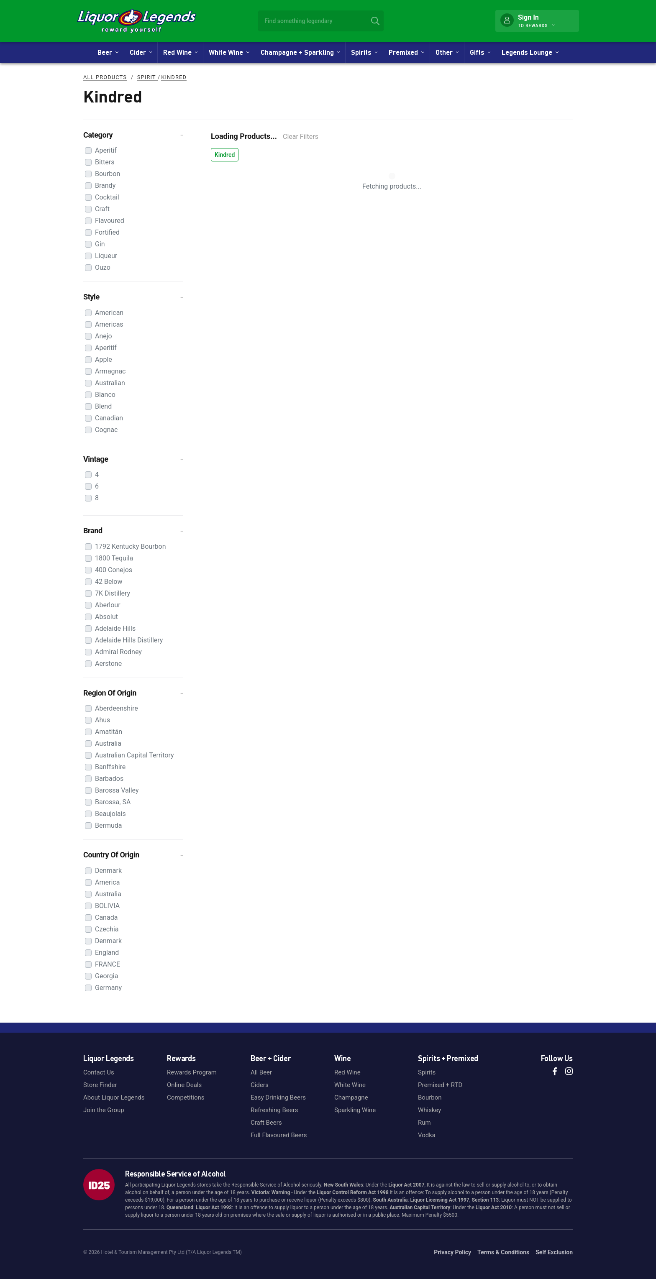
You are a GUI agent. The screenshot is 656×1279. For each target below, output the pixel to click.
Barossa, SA (113, 802)
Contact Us (98, 1072)
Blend (103, 406)
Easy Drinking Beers (278, 1097)
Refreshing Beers (274, 1110)
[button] (133, 135)
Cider (141, 52)
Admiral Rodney (118, 652)
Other (447, 52)
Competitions (186, 1097)
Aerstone (108, 664)
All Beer (261, 1072)
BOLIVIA (107, 906)
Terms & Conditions (503, 1252)
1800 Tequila (114, 558)
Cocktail (107, 197)
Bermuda (108, 825)
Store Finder (100, 1085)
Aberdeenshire (116, 708)
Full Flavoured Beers (279, 1135)
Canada (106, 917)
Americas (109, 324)
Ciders (260, 1085)
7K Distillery (112, 593)
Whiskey (429, 1110)
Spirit (147, 77)
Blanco (105, 395)
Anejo (103, 336)
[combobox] (321, 20)
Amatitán (108, 732)
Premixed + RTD (440, 1085)
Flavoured (109, 221)
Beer (107, 52)
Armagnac (110, 371)
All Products (105, 77)
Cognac (106, 430)
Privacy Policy (452, 1252)
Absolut (106, 617)
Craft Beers (266, 1122)
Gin (100, 244)
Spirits (364, 52)
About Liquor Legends (113, 1097)
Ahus (102, 720)
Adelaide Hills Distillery (129, 640)
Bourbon (107, 174)
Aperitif (106, 150)
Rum (424, 1122)
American (109, 313)
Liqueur (106, 256)
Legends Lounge (530, 52)
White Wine (229, 52)
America (107, 882)
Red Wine (180, 52)
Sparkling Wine (355, 1110)
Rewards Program (192, 1072)
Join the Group (103, 1110)
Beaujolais (110, 814)
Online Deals (184, 1085)
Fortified (107, 232)
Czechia (107, 929)
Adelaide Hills (115, 628)
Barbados (109, 779)
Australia (108, 743)
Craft (102, 209)
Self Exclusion (554, 1252)
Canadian (109, 418)
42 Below (108, 582)
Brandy (105, 185)
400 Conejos (113, 570)
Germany (108, 988)
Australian (110, 383)
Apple (103, 359)
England (107, 953)
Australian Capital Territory (134, 755)
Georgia (106, 976)
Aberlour (107, 605)
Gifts (480, 52)
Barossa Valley (117, 790)
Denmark (108, 871)
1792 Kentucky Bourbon (130, 546)
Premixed (406, 52)
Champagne (351, 1097)
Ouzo (102, 267)
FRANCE (107, 964)
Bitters (105, 162)
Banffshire (110, 767)
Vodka (427, 1135)
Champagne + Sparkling (300, 52)
